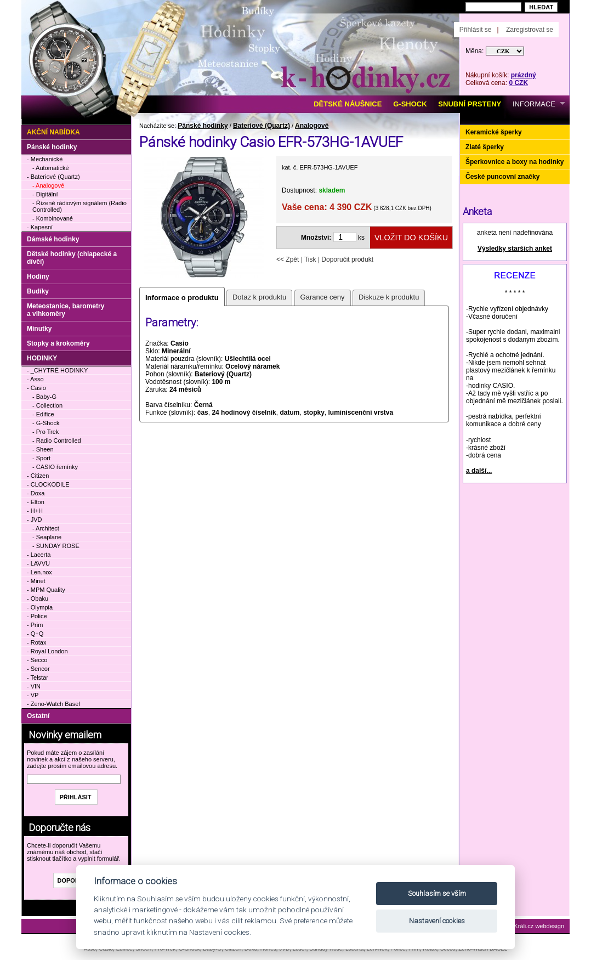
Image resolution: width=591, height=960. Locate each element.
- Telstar (37, 677)
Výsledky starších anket (515, 248)
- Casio (36, 388)
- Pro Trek (45, 431)
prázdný (523, 75)
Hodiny (38, 276)
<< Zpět (287, 259)
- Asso (35, 379)
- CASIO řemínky (55, 467)
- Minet (36, 581)
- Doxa (35, 493)
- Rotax (36, 642)
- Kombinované (52, 218)
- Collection (47, 405)
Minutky (39, 328)
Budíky (38, 291)
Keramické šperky (493, 132)
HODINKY (42, 358)
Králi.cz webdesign (539, 926)
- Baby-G (44, 396)
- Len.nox (39, 572)
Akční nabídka (53, 132)
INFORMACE (534, 104)
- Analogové (48, 185)
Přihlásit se (475, 29)
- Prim (35, 625)
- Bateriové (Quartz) (53, 176)
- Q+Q (35, 633)
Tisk (310, 259)
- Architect (45, 528)
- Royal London (47, 651)
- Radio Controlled (56, 440)
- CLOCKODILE (48, 484)
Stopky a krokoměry (58, 343)
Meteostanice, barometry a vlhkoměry (65, 310)
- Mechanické (44, 159)
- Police (37, 616)
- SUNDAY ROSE (55, 546)
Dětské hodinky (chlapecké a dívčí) (72, 258)
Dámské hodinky (53, 239)
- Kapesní (40, 227)
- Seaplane (46, 537)
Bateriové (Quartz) (261, 125)
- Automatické (50, 168)
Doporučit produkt (347, 259)
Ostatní (38, 716)
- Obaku (37, 598)
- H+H (35, 510)
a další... (479, 471)
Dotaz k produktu (259, 297)
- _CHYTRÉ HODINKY (57, 370)
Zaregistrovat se (529, 29)
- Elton (35, 502)
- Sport (41, 458)
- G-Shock (46, 423)
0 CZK (518, 83)
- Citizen (38, 475)
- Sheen (43, 449)
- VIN (34, 686)
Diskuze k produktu (389, 297)
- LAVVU (38, 563)
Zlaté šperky (484, 147)
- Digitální (45, 194)
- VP (32, 695)
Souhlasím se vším (437, 893)
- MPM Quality (46, 589)
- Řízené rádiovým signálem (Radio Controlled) (79, 206)
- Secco (37, 660)
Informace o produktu (182, 297)
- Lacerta (38, 554)
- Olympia (40, 607)
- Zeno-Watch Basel (53, 704)
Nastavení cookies (437, 921)
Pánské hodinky (203, 125)
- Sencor (38, 668)
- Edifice (43, 414)
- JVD (34, 519)
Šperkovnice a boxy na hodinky (514, 162)
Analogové (311, 125)
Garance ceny (322, 297)
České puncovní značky (502, 176)
